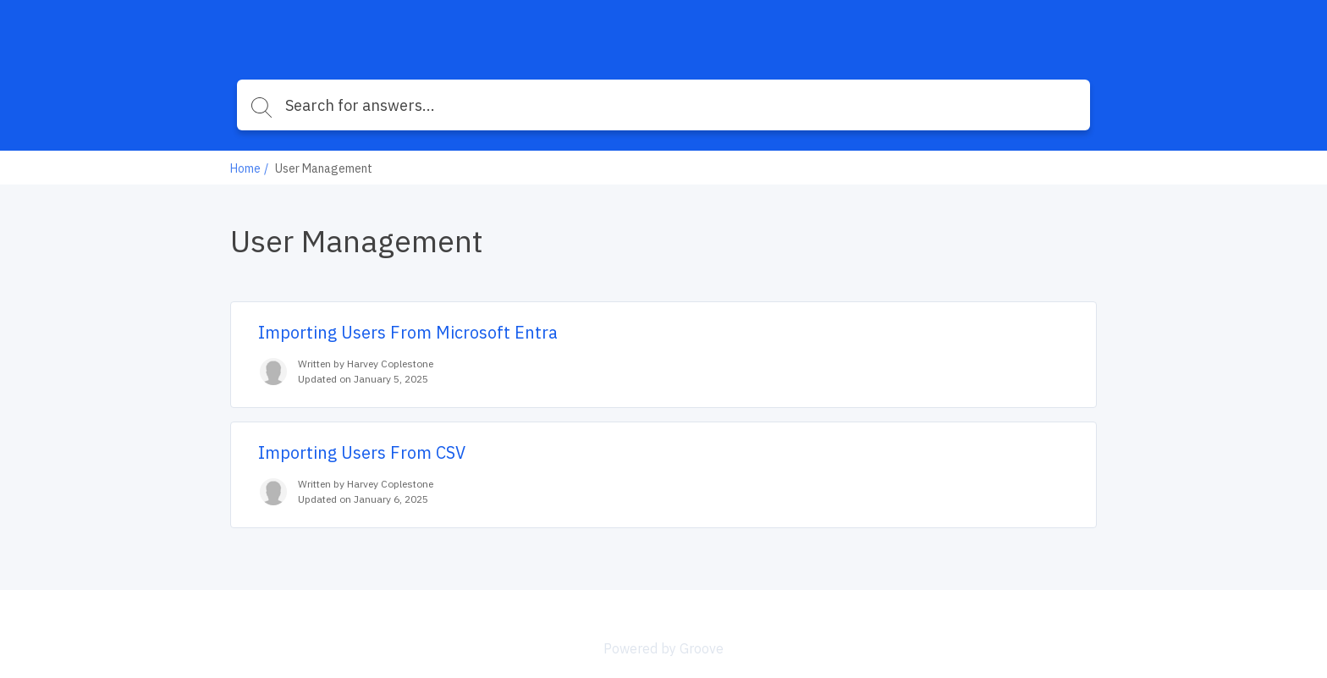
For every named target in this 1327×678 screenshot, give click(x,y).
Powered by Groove (663, 648)
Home (245, 168)
